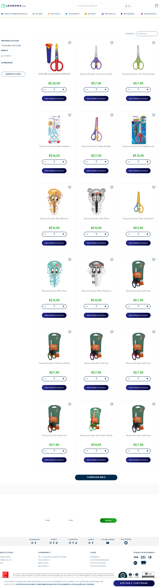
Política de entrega (98, 566)
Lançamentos (149, 13)
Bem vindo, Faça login (140, 5)
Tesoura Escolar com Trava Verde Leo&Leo (96, 74)
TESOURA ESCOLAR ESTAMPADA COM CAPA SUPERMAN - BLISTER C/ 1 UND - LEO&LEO (54, 74)
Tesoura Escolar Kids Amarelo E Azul (138, 219)
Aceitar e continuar (134, 583)
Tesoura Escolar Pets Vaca (54, 291)
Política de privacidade (99, 560)
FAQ (1, 563)
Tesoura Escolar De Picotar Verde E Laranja (96, 436)
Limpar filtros (13, 74)
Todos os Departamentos (14, 14)
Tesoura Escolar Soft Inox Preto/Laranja (54, 436)
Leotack (90, 14)
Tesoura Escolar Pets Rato (96, 219)
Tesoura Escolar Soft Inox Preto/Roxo (96, 363)
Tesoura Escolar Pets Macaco (54, 219)
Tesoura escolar (11, 46)
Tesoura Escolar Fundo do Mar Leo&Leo (96, 146)
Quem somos (5, 557)
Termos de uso (6, 560)
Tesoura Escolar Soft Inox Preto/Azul (138, 436)
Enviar (108, 521)
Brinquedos (127, 14)
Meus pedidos (43, 566)
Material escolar (10, 41)
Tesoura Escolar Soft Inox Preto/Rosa (138, 363)
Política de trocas (98, 563)
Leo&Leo (7, 56)
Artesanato (72, 14)
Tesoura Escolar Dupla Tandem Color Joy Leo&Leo (54, 146)
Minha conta (43, 563)
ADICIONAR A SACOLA (54, 99)
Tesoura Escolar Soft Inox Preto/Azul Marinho (138, 291)
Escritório (54, 14)
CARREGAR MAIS (96, 477)
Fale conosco (44, 560)
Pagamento (95, 557)
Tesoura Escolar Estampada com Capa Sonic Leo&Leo (138, 146)
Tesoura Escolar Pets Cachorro (96, 291)
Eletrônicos (108, 13)
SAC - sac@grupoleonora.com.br (52, 557)
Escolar (38, 14)
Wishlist (148, 5)
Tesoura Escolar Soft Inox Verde (54, 363)
